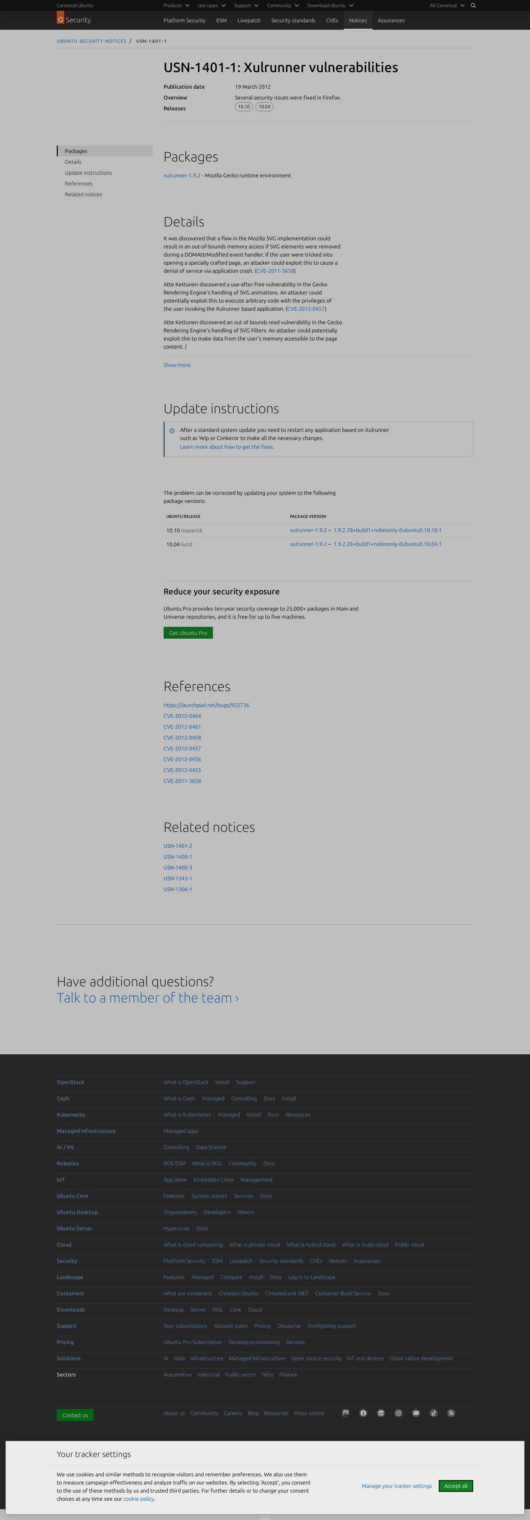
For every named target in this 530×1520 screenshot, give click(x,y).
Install (222, 1082)
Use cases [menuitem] (208, 5)
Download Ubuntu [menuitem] (327, 5)
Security (67, 1261)
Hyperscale (177, 1228)
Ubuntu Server (74, 1228)
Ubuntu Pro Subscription (193, 1342)
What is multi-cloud (365, 1244)
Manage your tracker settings (397, 1486)
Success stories (209, 1196)
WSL (218, 1309)
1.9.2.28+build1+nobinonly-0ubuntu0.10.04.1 (388, 544)
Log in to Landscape (312, 1277)
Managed (213, 1098)
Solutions (68, 1358)
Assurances (391, 20)
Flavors (246, 1212)
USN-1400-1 (178, 857)
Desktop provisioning (254, 1342)
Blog (253, 1413)
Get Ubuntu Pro (188, 633)
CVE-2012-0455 (182, 770)
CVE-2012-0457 (306, 309)
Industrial (208, 1374)
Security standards (293, 20)
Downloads (71, 1309)
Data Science (211, 1147)
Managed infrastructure (86, 1131)
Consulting (244, 1098)
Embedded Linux (214, 1179)
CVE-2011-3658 (275, 271)
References (78, 183)
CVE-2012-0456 (182, 759)
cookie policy (138, 1499)
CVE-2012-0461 (182, 727)
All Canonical (443, 5)
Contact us (75, 1415)
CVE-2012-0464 (182, 716)
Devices (295, 1342)
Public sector (240, 1374)
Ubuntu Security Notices (91, 41)
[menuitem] (446, 5)
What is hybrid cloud (311, 1244)
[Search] (473, 5)
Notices (358, 20)
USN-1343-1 (178, 878)
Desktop (174, 1309)
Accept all (455, 1486)
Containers (70, 1293)
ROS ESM (175, 1163)
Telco (267, 1374)
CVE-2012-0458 (182, 737)
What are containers (188, 1293)
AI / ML (66, 1147)
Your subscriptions (185, 1326)
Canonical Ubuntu (75, 5)
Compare (231, 1277)
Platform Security (185, 20)
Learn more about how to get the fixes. (227, 447)
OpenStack (71, 1082)
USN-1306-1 (178, 889)
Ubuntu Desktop (77, 1212)
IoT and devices (365, 1358)
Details (73, 162)
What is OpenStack (186, 1082)
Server (198, 1309)
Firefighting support (332, 1326)
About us (174, 1413)
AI (166, 1358)
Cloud (64, 1244)
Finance (288, 1374)
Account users (230, 1326)
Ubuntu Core (72, 1196)
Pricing (262, 1326)
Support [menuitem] (242, 5)
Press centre (309, 1413)
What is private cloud (255, 1244)
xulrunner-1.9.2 (182, 175)
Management (257, 1179)
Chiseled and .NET (287, 1293)
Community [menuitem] (279, 5)
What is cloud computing (193, 1244)
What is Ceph (179, 1098)
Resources (298, 1114)
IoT (61, 1179)
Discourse (289, 1326)
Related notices (83, 194)
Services (244, 1196)
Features (174, 1196)
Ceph (63, 1098)
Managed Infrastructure (257, 1358)
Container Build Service (343, 1293)
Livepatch (249, 20)
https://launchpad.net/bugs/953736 (206, 705)
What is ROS (207, 1163)
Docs (269, 1098)
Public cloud (409, 1244)
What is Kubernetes (187, 1114)
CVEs (332, 20)
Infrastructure (206, 1358)
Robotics (68, 1163)
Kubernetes (71, 1114)
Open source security (316, 1358)
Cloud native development (421, 1358)
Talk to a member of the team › (148, 997)
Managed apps (181, 1131)
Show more (177, 365)
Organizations (180, 1212)
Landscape (70, 1277)
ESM (221, 20)
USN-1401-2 (178, 846)
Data (179, 1358)
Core (235, 1309)
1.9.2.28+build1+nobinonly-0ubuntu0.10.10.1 (388, 530)
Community (242, 1163)
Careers (233, 1413)
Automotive (178, 1374)
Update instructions (88, 173)
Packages (76, 151)
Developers (217, 1212)
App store (175, 1179)
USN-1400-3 (178, 867)
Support (245, 1082)
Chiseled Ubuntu (239, 1293)
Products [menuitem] (173, 5)
